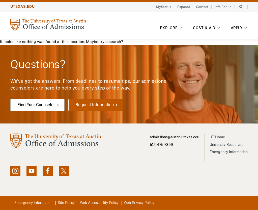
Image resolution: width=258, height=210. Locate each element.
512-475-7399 (161, 145)
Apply (239, 28)
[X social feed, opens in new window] (64, 171)
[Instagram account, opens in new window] (15, 171)
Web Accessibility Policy (99, 203)
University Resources (226, 145)
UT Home (217, 137)
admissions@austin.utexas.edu (174, 137)
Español (183, 7)
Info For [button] (223, 7)
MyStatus (163, 7)
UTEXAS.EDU (22, 7)
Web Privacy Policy (139, 203)
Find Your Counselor (36, 105)
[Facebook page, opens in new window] (48, 171)
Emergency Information (229, 152)
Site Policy (66, 203)
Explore (171, 28)
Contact (202, 7)
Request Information (94, 105)
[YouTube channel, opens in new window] (31, 171)
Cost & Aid (206, 28)
